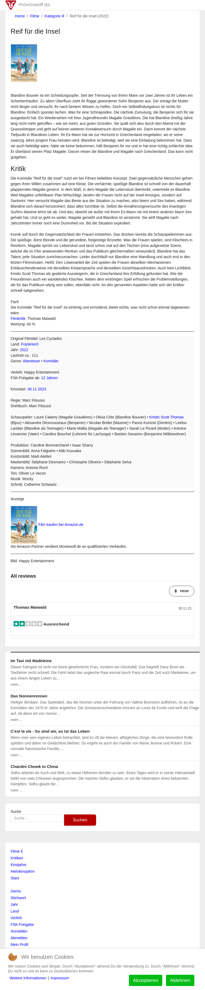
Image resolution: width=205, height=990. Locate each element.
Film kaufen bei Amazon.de (61, 524)
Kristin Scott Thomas (166, 417)
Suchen (80, 820)
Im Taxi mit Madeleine (31, 660)
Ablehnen (180, 980)
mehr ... (16, 684)
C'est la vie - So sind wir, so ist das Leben (50, 731)
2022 (24, 350)
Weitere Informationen (28, 978)
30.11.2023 (36, 389)
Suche (16, 811)
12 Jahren (49, 378)
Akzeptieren (145, 980)
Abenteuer (31, 361)
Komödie (51, 361)
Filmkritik (18, 318)
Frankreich (30, 344)
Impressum (59, 978)
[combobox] (37, 818)
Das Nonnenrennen (29, 696)
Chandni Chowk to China (34, 766)
